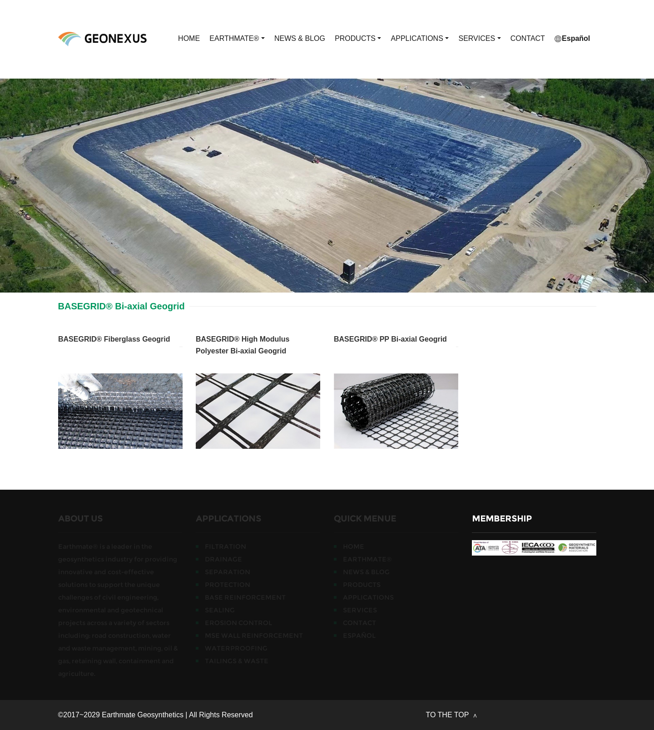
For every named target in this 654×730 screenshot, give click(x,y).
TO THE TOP (448, 715)
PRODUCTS (358, 39)
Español (572, 38)
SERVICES (479, 39)
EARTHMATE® (236, 39)
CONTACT (527, 38)
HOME (189, 38)
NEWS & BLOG (299, 38)
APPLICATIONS (420, 39)
